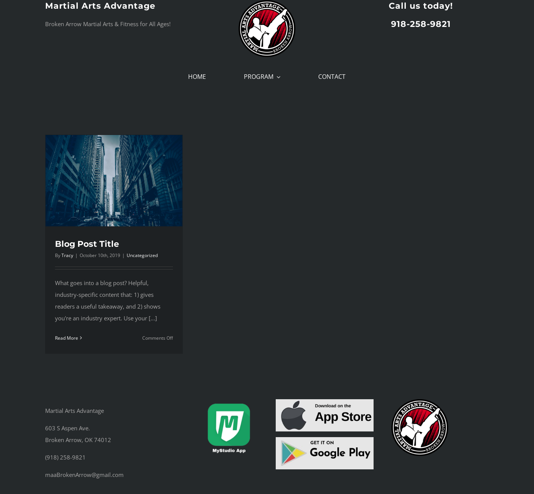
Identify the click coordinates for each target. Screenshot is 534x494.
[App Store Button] (324, 402)
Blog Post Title (87, 244)
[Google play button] (324, 440)
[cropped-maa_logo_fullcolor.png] (419, 402)
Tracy (67, 255)
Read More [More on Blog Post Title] (66, 338)
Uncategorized (142, 255)
